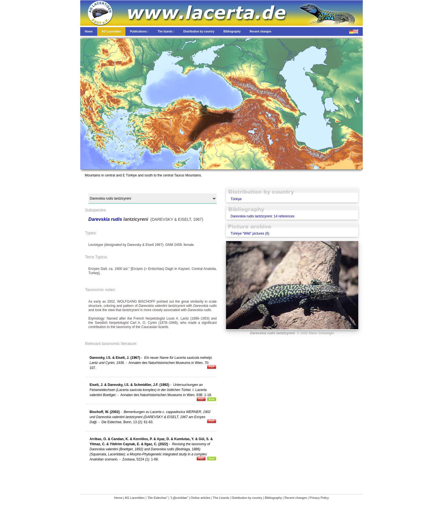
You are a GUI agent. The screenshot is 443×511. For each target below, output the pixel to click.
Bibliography (273, 497)
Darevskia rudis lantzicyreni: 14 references (262, 216)
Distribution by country (247, 497)
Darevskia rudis (105, 219)
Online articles (200, 497)
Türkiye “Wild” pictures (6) (250, 233)
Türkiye (236, 199)
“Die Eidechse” (157, 497)
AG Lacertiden (135, 497)
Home (118, 497)
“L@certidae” (179, 497)
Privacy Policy (319, 497)
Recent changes (296, 497)
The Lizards (221, 497)
